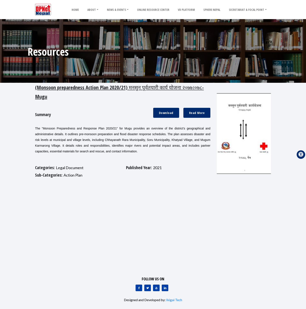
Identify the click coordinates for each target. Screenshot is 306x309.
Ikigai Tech (174, 300)
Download (166, 113)
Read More (197, 113)
